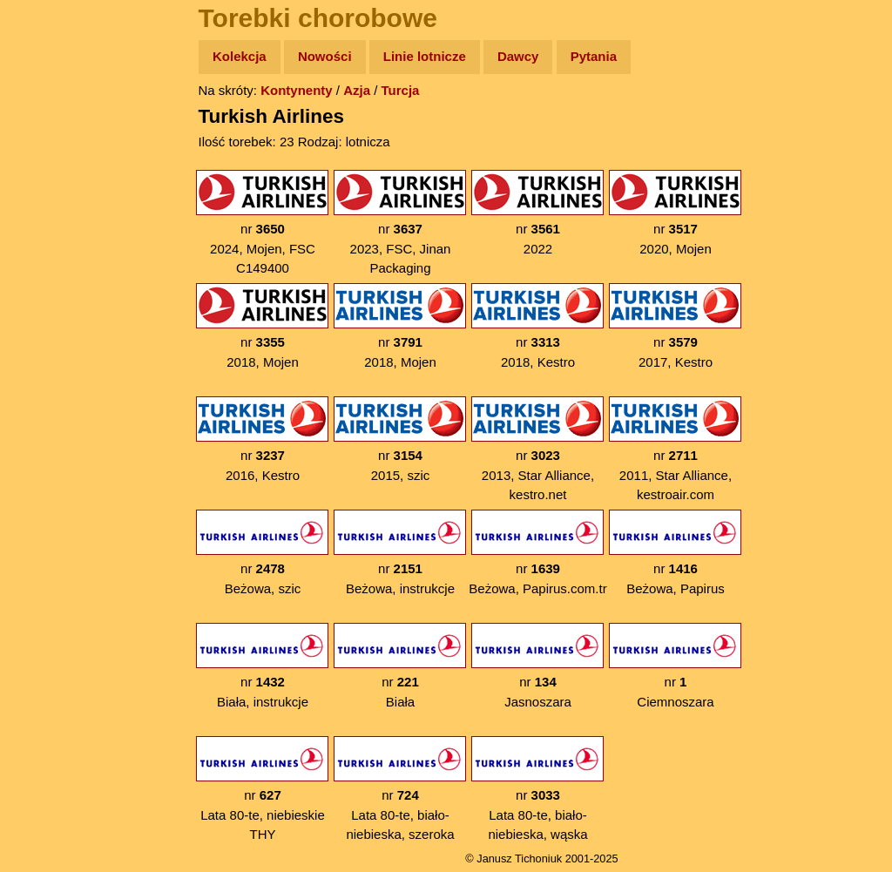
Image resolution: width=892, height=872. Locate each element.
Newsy (50, 191)
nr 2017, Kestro (675, 326)
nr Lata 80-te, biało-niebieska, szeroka (400, 789)
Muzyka (52, 258)
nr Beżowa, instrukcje (400, 553)
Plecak (50, 292)
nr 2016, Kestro (262, 439)
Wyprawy (58, 124)
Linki (44, 325)
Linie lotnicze (424, 56)
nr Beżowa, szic (262, 553)
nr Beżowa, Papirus (675, 553)
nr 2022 (537, 213)
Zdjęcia (52, 158)
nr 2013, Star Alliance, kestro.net (537, 449)
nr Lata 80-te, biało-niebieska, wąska (537, 789)
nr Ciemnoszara (675, 666)
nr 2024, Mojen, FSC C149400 (262, 222)
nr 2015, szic (400, 439)
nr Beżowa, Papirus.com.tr (537, 553)
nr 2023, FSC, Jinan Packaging (400, 222)
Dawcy (518, 56)
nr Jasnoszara (537, 666)
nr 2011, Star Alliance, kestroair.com (675, 449)
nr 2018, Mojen (262, 326)
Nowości (325, 56)
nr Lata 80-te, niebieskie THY (262, 789)
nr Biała (400, 666)
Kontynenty (296, 90)
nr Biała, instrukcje (262, 666)
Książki (52, 225)
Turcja (401, 90)
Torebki (52, 359)
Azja (356, 90)
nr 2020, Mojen (675, 213)
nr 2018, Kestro (537, 326)
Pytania (594, 56)
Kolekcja (240, 56)
